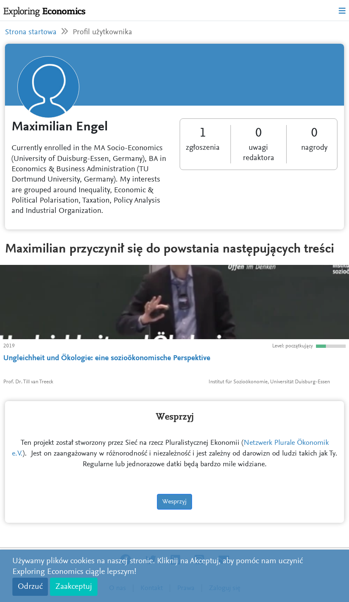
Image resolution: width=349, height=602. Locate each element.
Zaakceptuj (73, 587)
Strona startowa (31, 32)
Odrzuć (30, 587)
